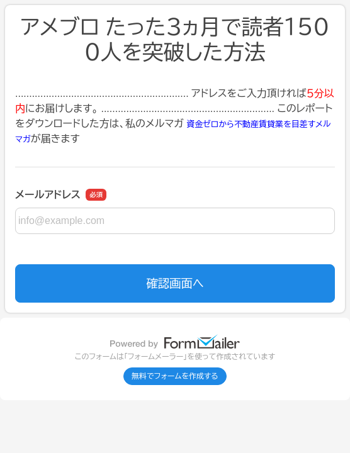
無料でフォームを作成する (175, 376)
